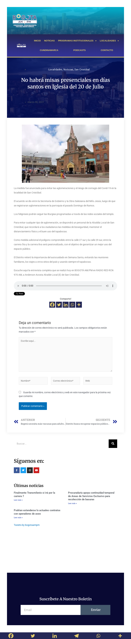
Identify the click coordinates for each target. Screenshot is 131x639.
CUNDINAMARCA (49, 50)
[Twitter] (59, 305)
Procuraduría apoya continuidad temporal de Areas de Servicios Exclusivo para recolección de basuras (91, 496)
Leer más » (18, 500)
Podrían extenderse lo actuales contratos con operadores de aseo (37, 512)
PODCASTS (79, 50)
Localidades (55, 69)
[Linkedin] (66, 305)
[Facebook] (52, 305)
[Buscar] (113, 443)
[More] (79, 305)
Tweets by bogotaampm (27, 525)
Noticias (68, 69)
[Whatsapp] (72, 305)
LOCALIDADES (109, 41)
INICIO (37, 40)
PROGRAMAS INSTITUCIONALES (77, 41)
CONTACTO (107, 50)
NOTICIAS (49, 40)
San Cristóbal (82, 69)
